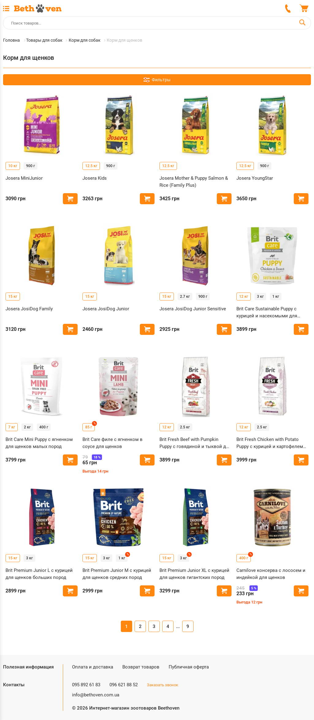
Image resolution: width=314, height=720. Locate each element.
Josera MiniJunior (24, 178)
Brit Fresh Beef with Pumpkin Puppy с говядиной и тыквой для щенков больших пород (195, 443)
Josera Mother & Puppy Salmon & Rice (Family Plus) (193, 181)
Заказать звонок (162, 685)
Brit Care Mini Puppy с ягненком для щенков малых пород (39, 443)
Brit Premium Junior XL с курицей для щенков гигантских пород (194, 574)
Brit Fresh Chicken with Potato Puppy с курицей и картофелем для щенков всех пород (269, 443)
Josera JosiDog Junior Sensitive (192, 309)
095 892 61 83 (86, 684)
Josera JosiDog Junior (105, 309)
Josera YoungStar (254, 178)
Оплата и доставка (92, 667)
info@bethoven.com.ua (95, 695)
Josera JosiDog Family (29, 309)
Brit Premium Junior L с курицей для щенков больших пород (39, 574)
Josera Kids (94, 178)
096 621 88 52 (123, 684)
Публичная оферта (189, 667)
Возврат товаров (140, 667)
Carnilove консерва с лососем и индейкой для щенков (270, 574)
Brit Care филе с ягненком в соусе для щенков (112, 443)
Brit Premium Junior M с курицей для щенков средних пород (116, 574)
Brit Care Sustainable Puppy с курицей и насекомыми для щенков (266, 312)
